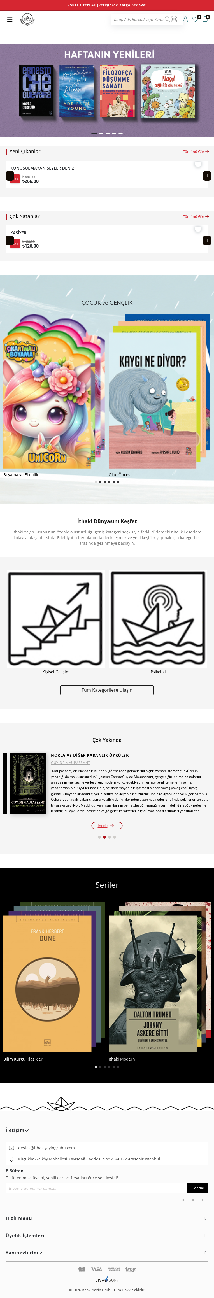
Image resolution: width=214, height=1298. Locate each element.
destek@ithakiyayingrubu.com (46, 1147)
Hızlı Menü (107, 1218)
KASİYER (18, 233)
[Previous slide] (10, 176)
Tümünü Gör (196, 151)
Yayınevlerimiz (107, 1253)
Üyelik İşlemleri (107, 1235)
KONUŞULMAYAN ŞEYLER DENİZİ (42, 168)
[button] (94, 133)
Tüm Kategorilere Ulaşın (107, 690)
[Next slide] (207, 176)
